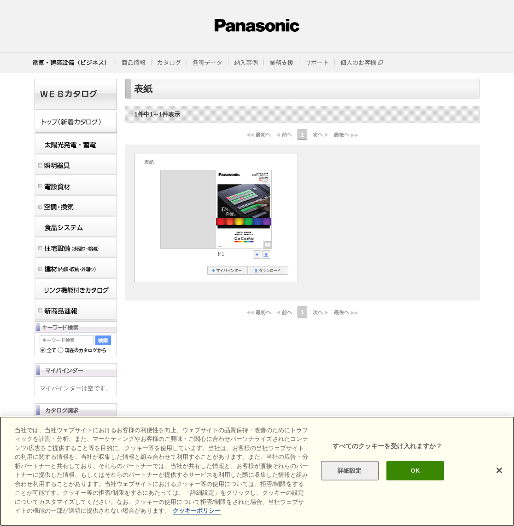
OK (415, 470)
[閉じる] (499, 470)
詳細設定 (350, 470)
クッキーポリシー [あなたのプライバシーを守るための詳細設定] (197, 510)
